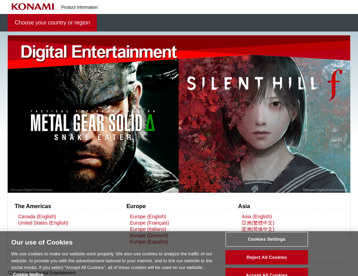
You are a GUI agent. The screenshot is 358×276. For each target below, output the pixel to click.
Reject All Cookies (266, 259)
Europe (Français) (149, 223)
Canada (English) (37, 216)
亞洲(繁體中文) (258, 223)
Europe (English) (148, 216)
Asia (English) (257, 216)
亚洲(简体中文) (258, 229)
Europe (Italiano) (148, 229)
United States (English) (43, 223)
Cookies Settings (267, 241)
